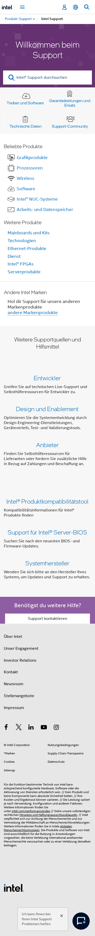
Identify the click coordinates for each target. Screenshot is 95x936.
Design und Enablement (47, 409)
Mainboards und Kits (28, 233)
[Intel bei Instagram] (56, 728)
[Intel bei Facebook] (6, 728)
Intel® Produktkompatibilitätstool (47, 501)
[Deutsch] (75, 7)
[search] (11, 77)
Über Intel (13, 636)
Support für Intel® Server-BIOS (47, 532)
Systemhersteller (47, 563)
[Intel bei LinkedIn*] (31, 728)
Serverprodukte (24, 272)
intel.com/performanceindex (31, 811)
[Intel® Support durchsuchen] (47, 77)
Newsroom (13, 683)
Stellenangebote (19, 695)
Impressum (14, 707)
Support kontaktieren (47, 618)
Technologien (22, 240)
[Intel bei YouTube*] (44, 728)
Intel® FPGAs (20, 264)
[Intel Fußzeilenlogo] (14, 887)
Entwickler (47, 378)
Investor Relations (20, 660)
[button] (47, 421)
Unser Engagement (21, 648)
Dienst (14, 256)
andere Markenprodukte (33, 312)
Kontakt (11, 672)
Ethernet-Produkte (27, 248)
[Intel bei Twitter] (18, 728)
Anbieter (47, 445)
